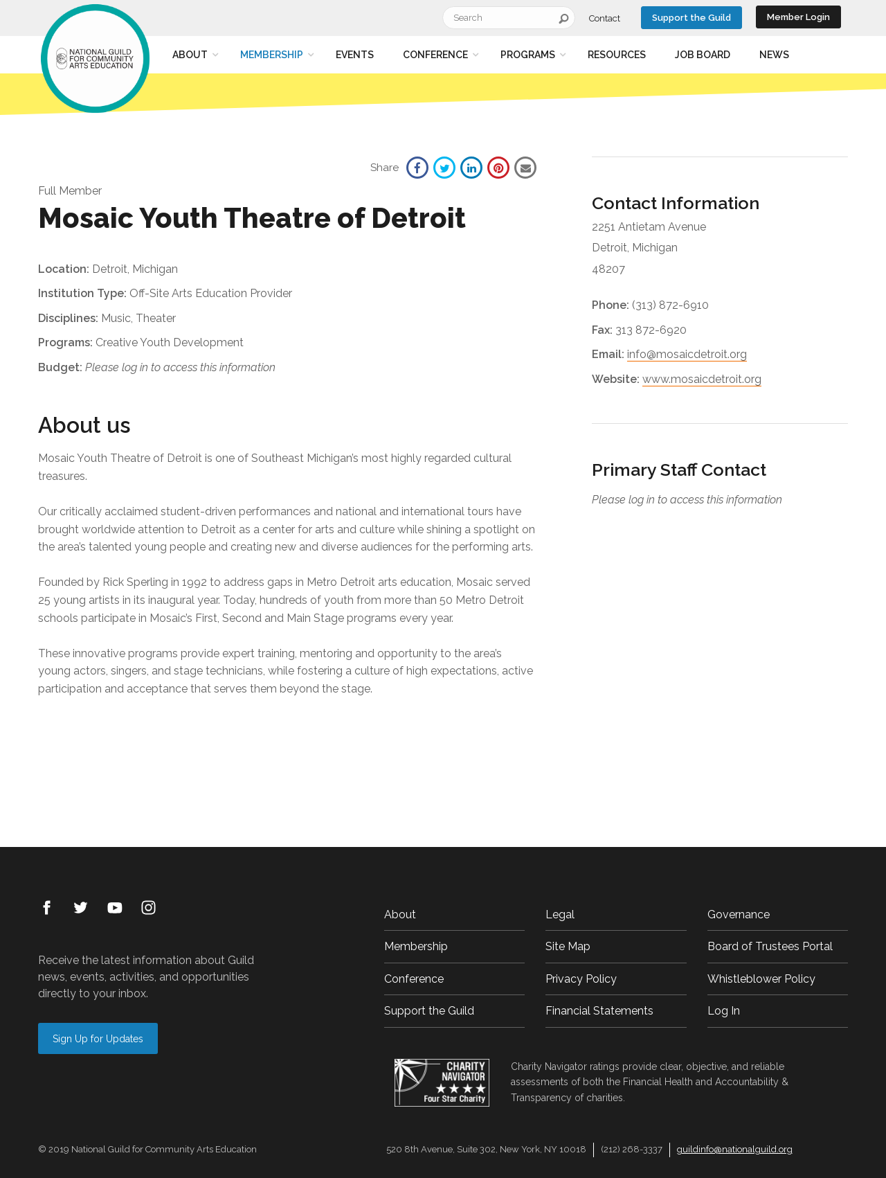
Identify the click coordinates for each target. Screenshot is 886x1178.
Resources (617, 54)
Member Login (798, 17)
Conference (435, 54)
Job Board (702, 54)
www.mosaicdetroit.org (701, 379)
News (774, 54)
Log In (723, 1010)
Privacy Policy (581, 978)
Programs (527, 54)
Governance (738, 914)
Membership (271, 54)
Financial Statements (599, 1010)
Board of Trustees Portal (770, 946)
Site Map (567, 946)
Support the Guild (691, 17)
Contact (604, 18)
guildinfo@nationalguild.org (735, 1149)
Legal (560, 914)
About (190, 54)
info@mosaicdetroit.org (687, 354)
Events (355, 54)
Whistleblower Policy (761, 978)
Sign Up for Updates (98, 1038)
